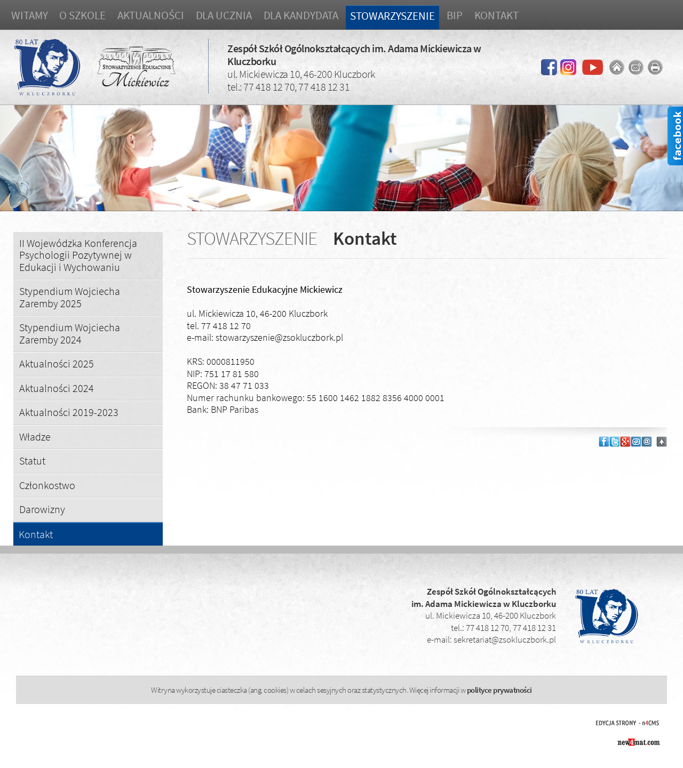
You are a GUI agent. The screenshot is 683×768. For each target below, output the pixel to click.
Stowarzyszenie (392, 16)
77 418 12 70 (269, 86)
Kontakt (496, 15)
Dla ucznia (224, 15)
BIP (455, 15)
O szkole (82, 15)
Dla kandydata (301, 15)
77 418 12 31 (324, 86)
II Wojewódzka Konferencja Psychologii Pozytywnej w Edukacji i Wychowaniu (78, 255)
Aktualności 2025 (56, 363)
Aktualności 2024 (56, 388)
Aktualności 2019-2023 (68, 412)
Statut (32, 460)
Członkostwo (47, 485)
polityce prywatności (499, 690)
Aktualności (150, 15)
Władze (35, 436)
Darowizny (42, 509)
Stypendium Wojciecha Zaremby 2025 (69, 297)
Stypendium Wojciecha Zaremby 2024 (69, 333)
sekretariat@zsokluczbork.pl (505, 639)
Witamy (29, 15)
